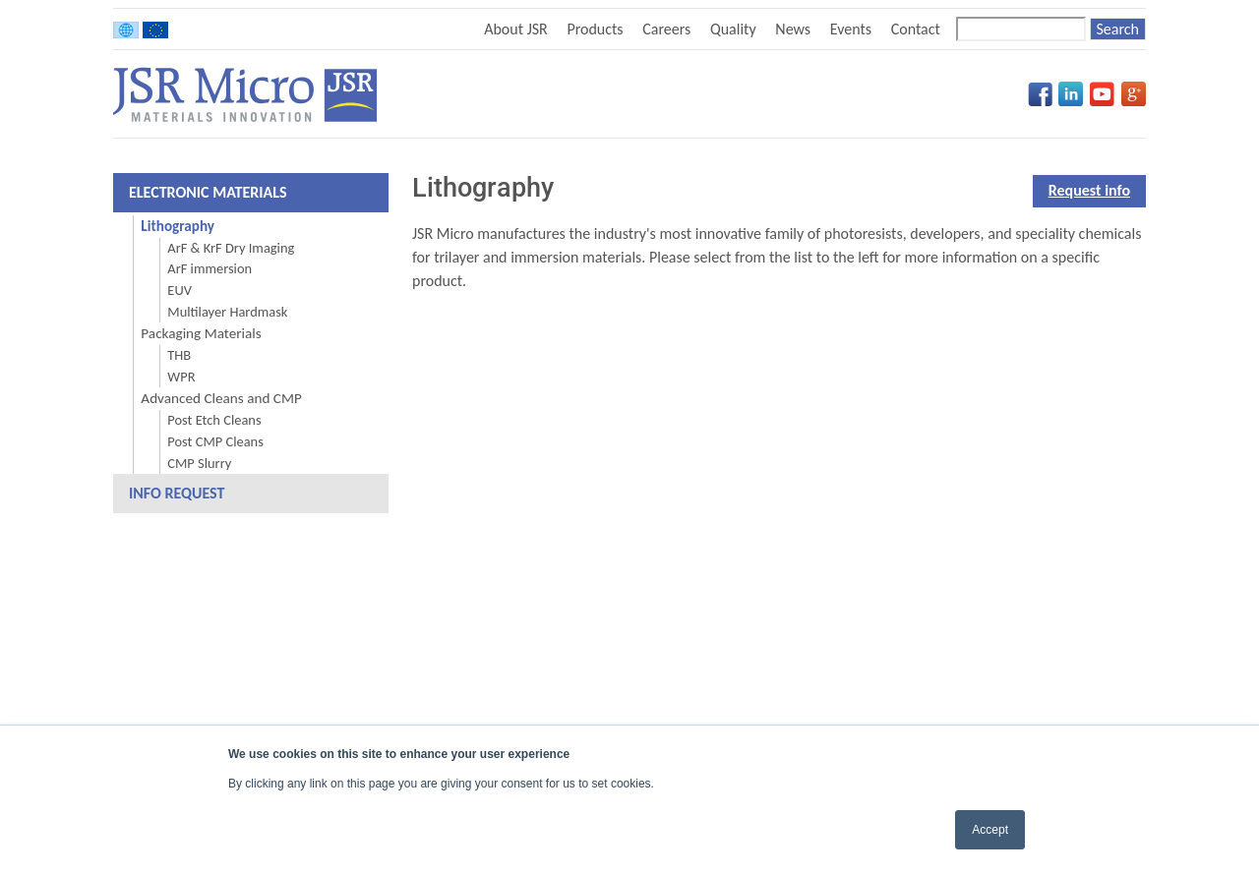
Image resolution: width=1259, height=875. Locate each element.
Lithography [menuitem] (177, 226)
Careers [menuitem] (666, 29)
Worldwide (126, 30)
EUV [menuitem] (179, 290)
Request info (1089, 190)
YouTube (1102, 94)
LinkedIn (1070, 94)
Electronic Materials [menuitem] (208, 192)
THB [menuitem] (179, 355)
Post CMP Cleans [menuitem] (215, 441)
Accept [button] (990, 830)
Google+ (1133, 94)
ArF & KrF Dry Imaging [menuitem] (230, 248)
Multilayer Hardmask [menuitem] (227, 312)
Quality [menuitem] (733, 29)
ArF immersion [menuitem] (209, 268)
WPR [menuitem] (181, 376)
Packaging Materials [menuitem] (201, 333)
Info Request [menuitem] (176, 493)
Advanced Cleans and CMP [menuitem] (221, 398)
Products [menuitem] (595, 29)
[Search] (1021, 29)
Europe (155, 30)
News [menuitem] (792, 29)
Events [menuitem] (850, 29)
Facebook (1040, 94)
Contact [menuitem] (915, 29)
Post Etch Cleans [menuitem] (214, 420)
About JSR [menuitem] (516, 29)
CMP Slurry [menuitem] (199, 463)
